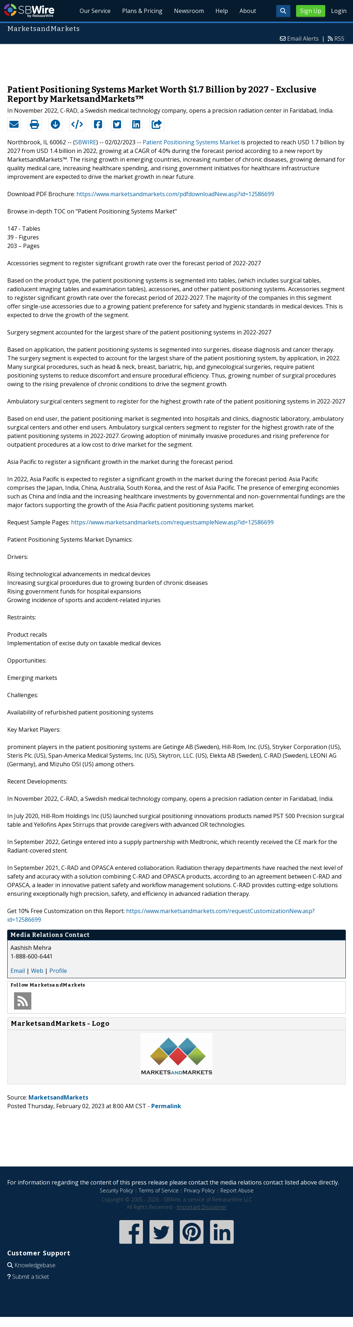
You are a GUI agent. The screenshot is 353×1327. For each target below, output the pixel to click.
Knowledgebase (34, 1265)
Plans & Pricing (142, 11)
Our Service (95, 11)
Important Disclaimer (202, 1207)
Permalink (166, 1106)
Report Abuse (237, 1190)
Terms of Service (159, 1190)
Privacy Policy (199, 1190)
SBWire (29, 11)
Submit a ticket (30, 1277)
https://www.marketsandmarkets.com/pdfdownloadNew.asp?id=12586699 (175, 194)
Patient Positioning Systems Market (191, 142)
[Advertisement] (176, 61)
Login (339, 11)
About (248, 11)
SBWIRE (85, 142)
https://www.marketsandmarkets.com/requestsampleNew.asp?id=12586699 (172, 522)
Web (37, 971)
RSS (339, 38)
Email (17, 971)
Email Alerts (303, 38)
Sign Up (310, 11)
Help (221, 11)
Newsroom (189, 11)
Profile (58, 971)
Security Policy (116, 1190)
